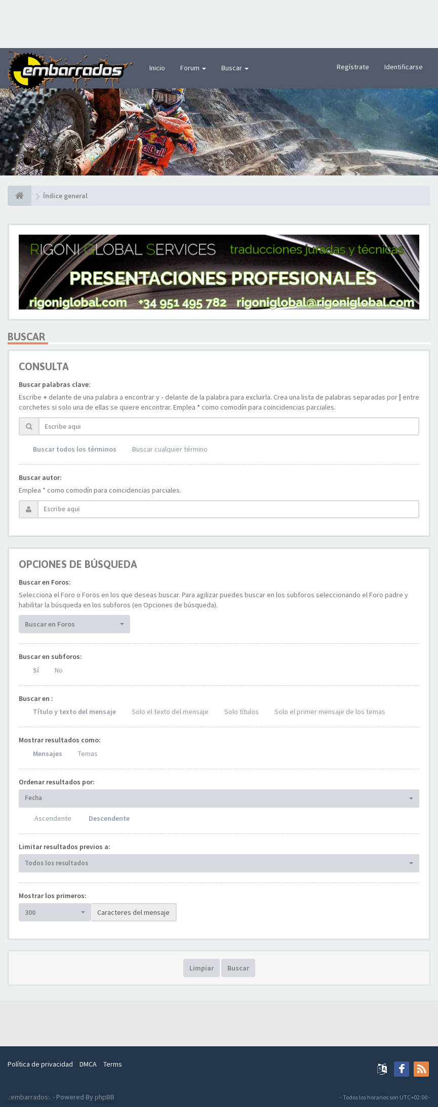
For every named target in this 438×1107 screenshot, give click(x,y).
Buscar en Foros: (45, 582)
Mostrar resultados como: (60, 739)
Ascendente (52, 818)
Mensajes (47, 753)
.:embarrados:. (29, 1096)
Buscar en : (36, 698)
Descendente (109, 818)
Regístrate (353, 66)
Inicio (157, 67)
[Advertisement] (219, 23)
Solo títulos (241, 711)
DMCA (88, 1064)
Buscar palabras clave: (55, 384)
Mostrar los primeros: (53, 895)
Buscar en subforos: (50, 656)
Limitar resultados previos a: (64, 846)
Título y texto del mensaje (74, 711)
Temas (88, 753)
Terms (112, 1064)
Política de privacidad (40, 1064)
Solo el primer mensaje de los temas (329, 711)
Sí (36, 670)
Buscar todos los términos (74, 449)
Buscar (235, 67)
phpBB (104, 1096)
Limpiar (201, 967)
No (59, 670)
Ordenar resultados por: (57, 781)
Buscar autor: (40, 477)
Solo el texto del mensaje (170, 711)
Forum (193, 67)
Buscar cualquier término (170, 449)
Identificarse (403, 66)
